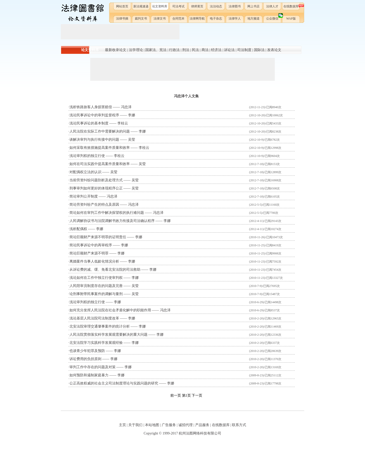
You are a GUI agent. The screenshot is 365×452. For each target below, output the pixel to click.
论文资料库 (159, 6)
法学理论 (136, 50)
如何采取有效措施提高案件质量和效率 (99, 148)
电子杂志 (216, 18)
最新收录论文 (115, 50)
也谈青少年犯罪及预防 (87, 351)
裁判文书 (141, 18)
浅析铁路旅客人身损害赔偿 (90, 107)
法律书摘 (122, 18)
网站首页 (122, 6)
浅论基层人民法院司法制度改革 (94, 318)
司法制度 (244, 50)
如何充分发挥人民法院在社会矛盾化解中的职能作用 (110, 310)
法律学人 (235, 18)
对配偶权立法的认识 (85, 172)
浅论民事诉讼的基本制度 (88, 123)
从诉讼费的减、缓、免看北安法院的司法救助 (104, 269)
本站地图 (152, 425)
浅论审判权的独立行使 (87, 156)
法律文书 (160, 18)
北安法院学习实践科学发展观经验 (96, 343)
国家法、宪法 (156, 50)
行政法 (174, 50)
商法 (205, 50)
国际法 (259, 50)
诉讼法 (229, 50)
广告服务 (169, 425)
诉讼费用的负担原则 (85, 359)
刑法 (185, 50)
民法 (195, 50)
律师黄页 (197, 6)
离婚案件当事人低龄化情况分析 (94, 261)
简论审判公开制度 (83, 196)
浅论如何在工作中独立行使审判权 (96, 278)
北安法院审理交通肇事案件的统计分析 (99, 326)
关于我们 (135, 425)
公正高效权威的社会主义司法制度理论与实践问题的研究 (113, 383)
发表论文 (274, 50)
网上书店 (253, 6)
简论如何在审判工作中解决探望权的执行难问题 (106, 213)
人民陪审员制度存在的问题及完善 (96, 286)
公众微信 (274, 17)
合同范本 (178, 18)
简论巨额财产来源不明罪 (88, 253)
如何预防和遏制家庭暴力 (88, 375)
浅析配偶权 (78, 229)
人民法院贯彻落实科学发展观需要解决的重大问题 (108, 334)
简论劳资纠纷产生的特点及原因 (94, 204)
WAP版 (291, 18)
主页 (122, 425)
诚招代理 (185, 425)
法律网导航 (197, 18)
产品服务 (202, 425)
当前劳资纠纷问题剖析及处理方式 (96, 180)
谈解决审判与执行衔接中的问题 (94, 139)
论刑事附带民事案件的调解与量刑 (96, 294)
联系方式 (239, 425)
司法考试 (178, 6)
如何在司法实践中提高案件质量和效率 (99, 164)
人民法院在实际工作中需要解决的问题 (99, 131)
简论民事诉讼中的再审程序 (90, 245)
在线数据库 (291, 6)
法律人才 (272, 6)
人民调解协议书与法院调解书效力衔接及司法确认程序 (112, 221)
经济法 (216, 50)
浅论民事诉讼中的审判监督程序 (94, 115)
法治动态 (216, 6)
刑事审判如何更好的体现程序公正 (96, 188)
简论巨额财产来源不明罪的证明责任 (97, 237)
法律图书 (235, 6)
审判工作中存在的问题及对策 (92, 367)
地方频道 (253, 18)
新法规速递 (141, 6)
